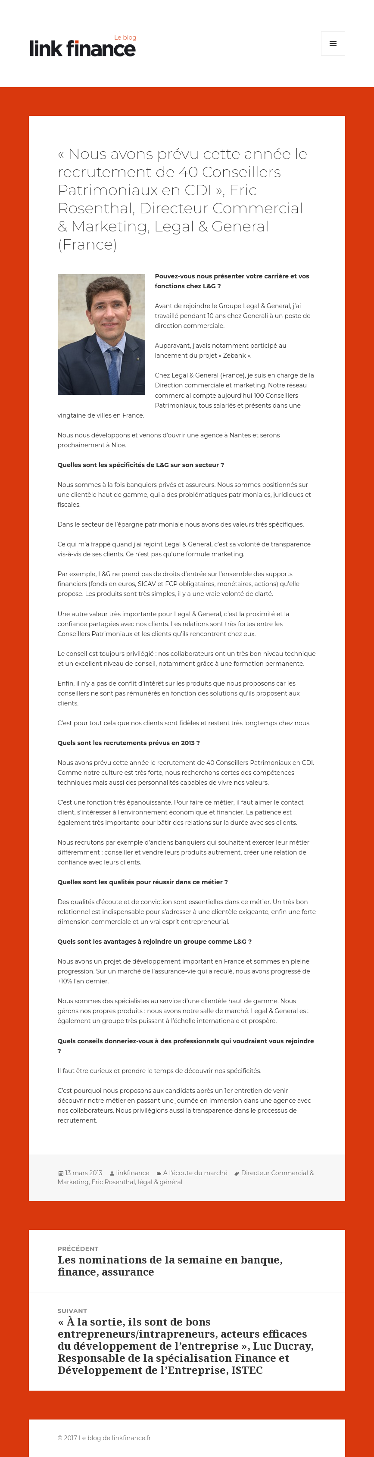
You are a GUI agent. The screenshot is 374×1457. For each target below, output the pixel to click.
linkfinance (133, 1173)
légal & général (160, 1182)
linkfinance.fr (131, 1438)
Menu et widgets (333, 55)
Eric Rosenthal (113, 1182)
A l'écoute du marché (195, 1173)
